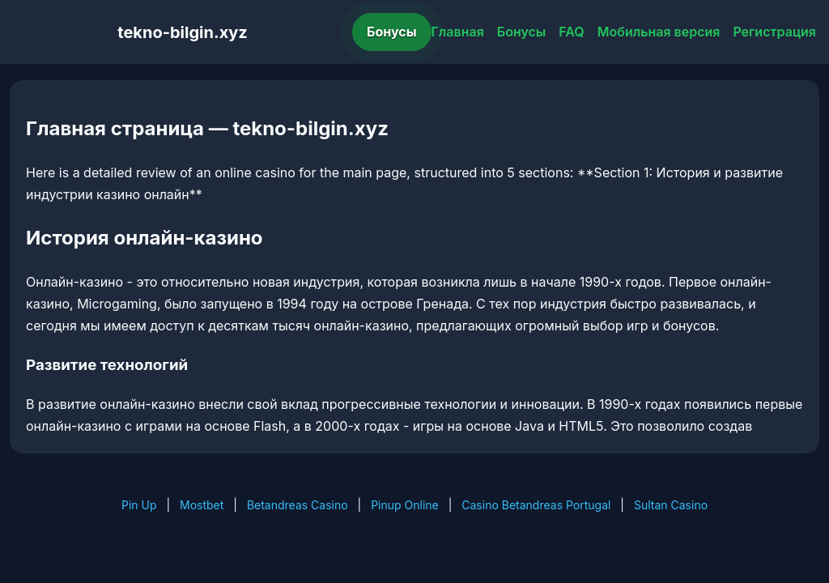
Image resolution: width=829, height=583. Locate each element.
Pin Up (139, 505)
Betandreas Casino (297, 505)
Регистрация (774, 31)
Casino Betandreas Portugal (535, 505)
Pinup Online (405, 505)
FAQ (571, 31)
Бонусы (392, 31)
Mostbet (201, 505)
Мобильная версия (659, 31)
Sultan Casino (671, 505)
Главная (458, 31)
